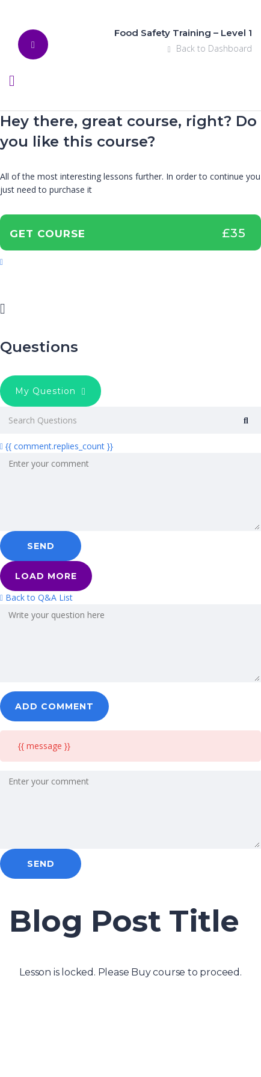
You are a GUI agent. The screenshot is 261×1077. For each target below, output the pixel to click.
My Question (50, 391)
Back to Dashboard (210, 48)
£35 (234, 233)
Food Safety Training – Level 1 (183, 32)
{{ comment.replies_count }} (56, 446)
